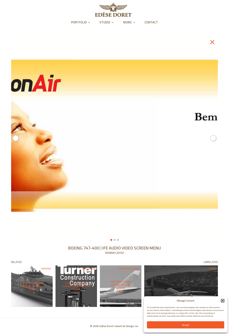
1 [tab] (111, 240)
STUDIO (106, 22)
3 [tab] (118, 240)
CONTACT (151, 22)
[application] (88, 22)
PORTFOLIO (80, 22)
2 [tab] (114, 240)
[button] (222, 300)
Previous (16, 138)
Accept (185, 324)
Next (213, 138)
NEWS (129, 22)
